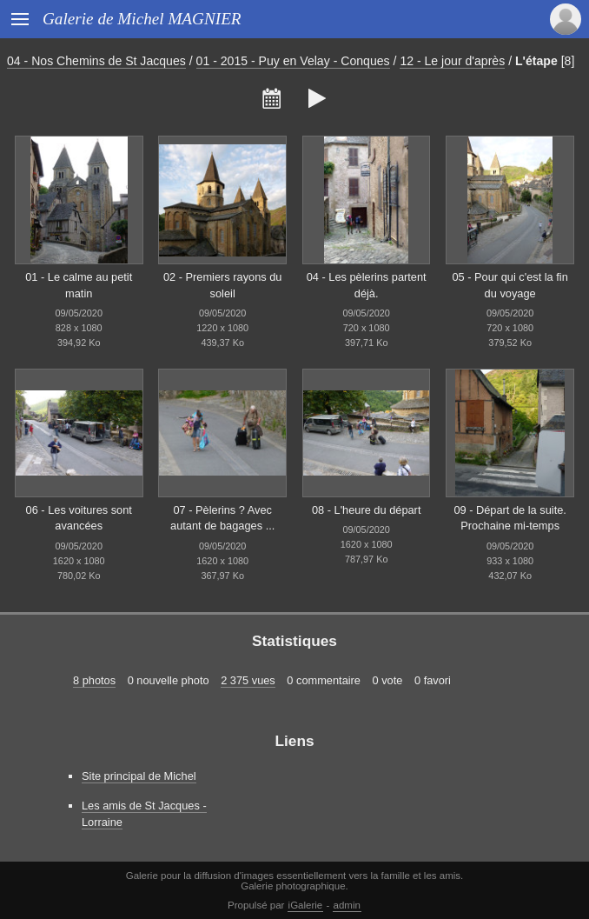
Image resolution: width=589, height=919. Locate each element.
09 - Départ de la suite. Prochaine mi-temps (509, 518)
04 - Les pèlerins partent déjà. (367, 285)
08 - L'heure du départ (366, 509)
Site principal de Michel (139, 775)
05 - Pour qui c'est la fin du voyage (509, 285)
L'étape (536, 61)
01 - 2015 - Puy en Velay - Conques (293, 61)
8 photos (94, 680)
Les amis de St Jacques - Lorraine (144, 814)
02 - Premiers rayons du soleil (222, 285)
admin (347, 905)
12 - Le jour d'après (452, 61)
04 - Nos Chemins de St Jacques (96, 61)
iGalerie (305, 905)
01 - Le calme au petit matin (78, 285)
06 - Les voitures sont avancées (79, 518)
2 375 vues (248, 680)
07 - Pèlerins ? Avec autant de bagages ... (222, 518)
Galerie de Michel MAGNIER (142, 19)
